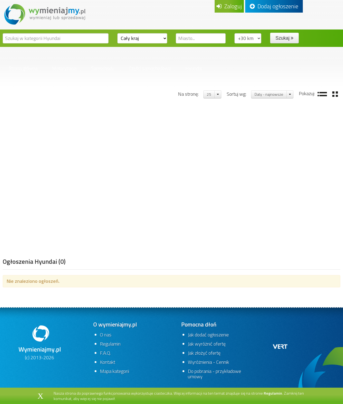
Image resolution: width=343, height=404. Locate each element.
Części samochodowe (150, 68)
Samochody (102, 68)
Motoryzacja (64, 68)
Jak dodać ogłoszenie (208, 334)
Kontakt (107, 362)
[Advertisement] (34, 172)
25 (209, 94)
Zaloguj (229, 6)
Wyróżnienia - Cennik (208, 362)
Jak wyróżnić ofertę (207, 343)
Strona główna (23, 68)
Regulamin (110, 343)
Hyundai (193, 68)
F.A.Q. (105, 353)
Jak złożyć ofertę (204, 353)
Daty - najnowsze (269, 94)
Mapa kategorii (114, 371)
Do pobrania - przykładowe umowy (214, 374)
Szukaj (284, 38)
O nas (105, 334)
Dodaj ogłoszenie (274, 6)
